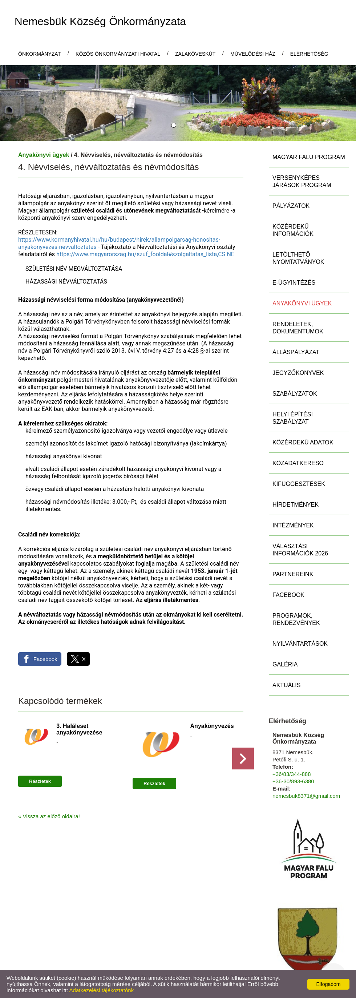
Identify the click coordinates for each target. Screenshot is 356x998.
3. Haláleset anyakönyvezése (79, 729)
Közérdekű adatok (302, 442)
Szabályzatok (294, 394)
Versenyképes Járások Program (301, 181)
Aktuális (286, 685)
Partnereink (292, 574)
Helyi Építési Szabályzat (292, 418)
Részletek (40, 781)
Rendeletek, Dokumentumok (297, 327)
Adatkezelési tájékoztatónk (101, 990)
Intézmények (293, 525)
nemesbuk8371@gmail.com (306, 796)
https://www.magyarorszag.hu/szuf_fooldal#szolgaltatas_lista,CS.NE (145, 254)
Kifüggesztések (298, 484)
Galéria (285, 664)
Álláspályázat (295, 352)
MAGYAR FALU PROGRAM (308, 157)
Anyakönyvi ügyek (43, 155)
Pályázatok (291, 206)
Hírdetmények (295, 505)
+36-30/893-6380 (293, 781)
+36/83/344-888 (291, 774)
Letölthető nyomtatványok (298, 258)
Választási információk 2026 (300, 550)
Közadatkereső (298, 463)
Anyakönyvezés (212, 726)
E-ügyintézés (293, 283)
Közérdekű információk (292, 230)
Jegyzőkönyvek (298, 373)
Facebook (288, 595)
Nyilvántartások (300, 644)
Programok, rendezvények (296, 619)
